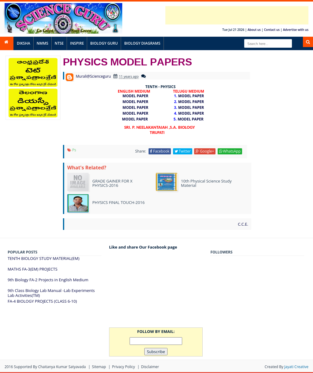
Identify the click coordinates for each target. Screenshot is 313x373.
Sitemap (99, 366)
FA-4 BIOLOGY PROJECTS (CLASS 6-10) (42, 301)
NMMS (42, 43)
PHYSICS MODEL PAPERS (127, 61)
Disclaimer (150, 366)
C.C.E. (243, 224)
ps (74, 150)
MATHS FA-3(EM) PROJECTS (32, 269)
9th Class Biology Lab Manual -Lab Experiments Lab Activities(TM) (51, 293)
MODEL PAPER (137, 95)
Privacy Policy (123, 366)
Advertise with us (295, 30)
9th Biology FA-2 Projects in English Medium (48, 280)
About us (254, 30)
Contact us (272, 30)
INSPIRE (77, 43)
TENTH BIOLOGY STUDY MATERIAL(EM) (43, 258)
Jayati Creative (296, 366)
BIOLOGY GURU (104, 43)
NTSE (59, 43)
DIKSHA (23, 43)
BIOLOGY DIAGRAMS (142, 43)
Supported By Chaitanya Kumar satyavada (50, 366)
